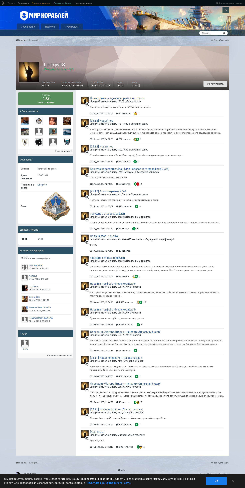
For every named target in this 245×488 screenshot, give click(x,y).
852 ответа (123, 145)
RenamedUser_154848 (40, 313)
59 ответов (123, 190)
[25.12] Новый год (101, 126)
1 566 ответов (124, 308)
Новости (136, 107)
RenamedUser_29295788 (41, 324)
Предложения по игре (138, 223)
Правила (50, 32)
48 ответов (123, 356)
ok (216, 480)
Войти (219, 3)
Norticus (33, 282)
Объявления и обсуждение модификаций (151, 245)
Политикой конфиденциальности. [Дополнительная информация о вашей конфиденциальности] (109, 482)
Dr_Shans (33, 292)
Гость (25, 355)
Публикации (71, 32)
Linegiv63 (42, 191)
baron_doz (34, 303)
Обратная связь (139, 130)
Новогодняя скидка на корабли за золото (117, 104)
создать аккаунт (235, 3)
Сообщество (28, 32)
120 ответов (124, 212)
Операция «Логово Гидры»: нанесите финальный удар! (125, 338)
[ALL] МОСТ (97, 437)
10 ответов (123, 257)
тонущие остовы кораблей (107, 219)
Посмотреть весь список (59, 361)
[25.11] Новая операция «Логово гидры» (116, 363)
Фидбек (139, 367)
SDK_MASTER (36, 271)
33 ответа (122, 235)
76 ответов (123, 119)
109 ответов (124, 382)
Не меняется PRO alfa (104, 242)
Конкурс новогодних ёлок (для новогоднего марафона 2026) (129, 175)
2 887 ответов (124, 453)
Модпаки (140, 441)
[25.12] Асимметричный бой (108, 197)
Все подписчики (63, 157)
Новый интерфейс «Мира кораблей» (113, 289)
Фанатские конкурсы (147, 178)
